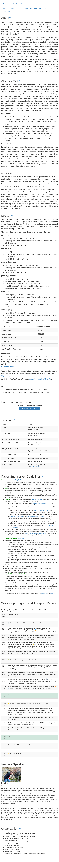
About (5, 8)
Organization (44, 8)
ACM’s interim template (39, 503)
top (10, 17)
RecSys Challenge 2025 (13, 3)
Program (33, 8)
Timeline (13, 8)
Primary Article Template (41, 510)
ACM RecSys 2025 (35, 467)
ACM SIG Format (36, 499)
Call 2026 (6, 12)
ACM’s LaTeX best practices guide (36, 516)
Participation (23, 8)
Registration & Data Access (29, 408)
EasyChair (18, 480)
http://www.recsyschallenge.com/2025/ (35, 533)
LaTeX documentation (16, 516)
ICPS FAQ (44, 593)
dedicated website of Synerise (40, 379)
